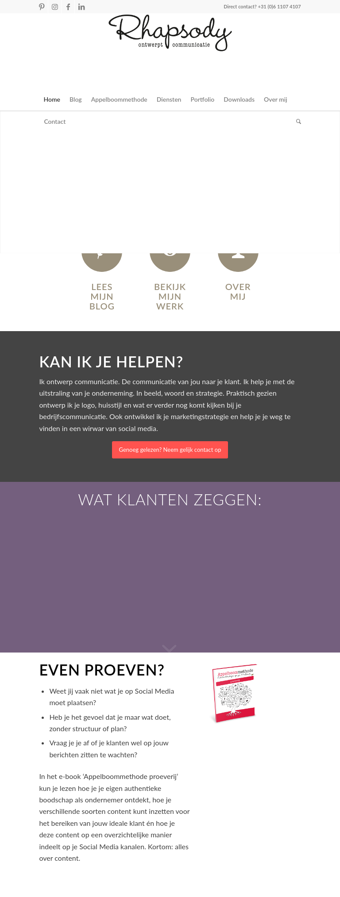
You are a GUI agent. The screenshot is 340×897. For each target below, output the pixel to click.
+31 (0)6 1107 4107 (279, 6)
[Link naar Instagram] (54, 6)
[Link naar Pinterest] (41, 6)
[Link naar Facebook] (68, 6)
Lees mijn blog (102, 296)
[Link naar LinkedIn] (81, 6)
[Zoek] (296, 122)
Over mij (238, 291)
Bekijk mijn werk (170, 296)
